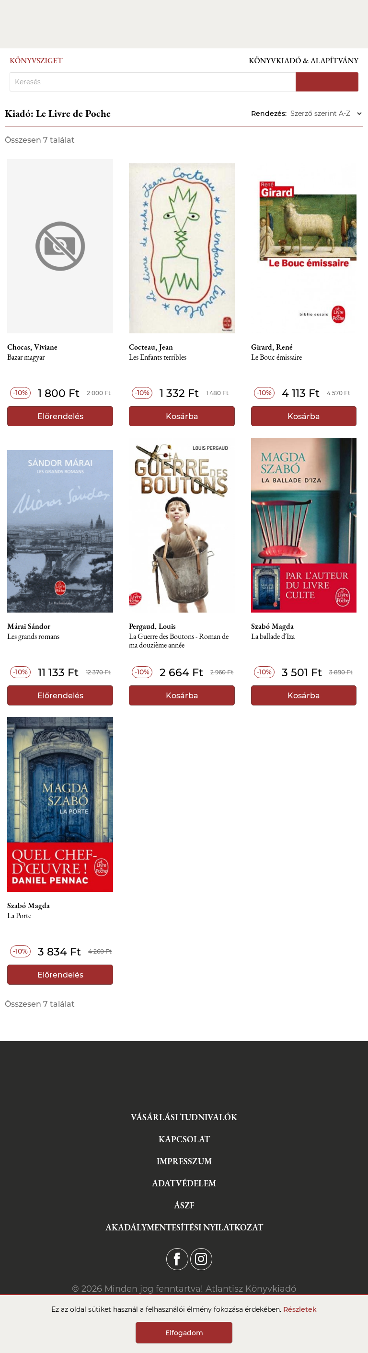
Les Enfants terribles (157, 357)
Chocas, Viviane (32, 347)
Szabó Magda (272, 626)
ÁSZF (184, 1205)
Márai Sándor (28, 626)
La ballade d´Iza (273, 636)
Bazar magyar (26, 357)
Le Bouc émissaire (276, 357)
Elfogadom (184, 1333)
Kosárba (182, 416)
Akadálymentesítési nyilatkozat (184, 1227)
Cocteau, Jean (151, 347)
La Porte (19, 916)
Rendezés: (269, 113)
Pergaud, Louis (152, 626)
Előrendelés (60, 416)
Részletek (300, 1309)
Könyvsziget (36, 61)
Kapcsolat (184, 1139)
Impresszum (184, 1161)
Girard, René (272, 347)
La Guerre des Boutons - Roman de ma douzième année (179, 641)
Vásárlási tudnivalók (184, 1117)
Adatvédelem (184, 1183)
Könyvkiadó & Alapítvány (303, 61)
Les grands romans (33, 636)
